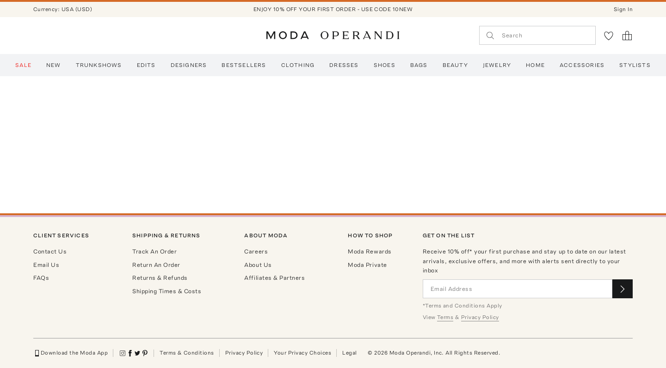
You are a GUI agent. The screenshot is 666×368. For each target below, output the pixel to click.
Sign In (623, 9)
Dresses (343, 65)
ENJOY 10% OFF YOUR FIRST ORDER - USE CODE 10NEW (333, 9)
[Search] (537, 35)
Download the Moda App (70, 353)
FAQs (41, 277)
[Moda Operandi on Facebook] (130, 353)
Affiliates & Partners (274, 277)
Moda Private (367, 264)
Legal (349, 353)
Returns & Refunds (160, 277)
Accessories (582, 65)
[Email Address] (517, 288)
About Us (257, 264)
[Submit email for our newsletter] (622, 288)
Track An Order (154, 251)
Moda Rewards (369, 251)
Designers (189, 65)
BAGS (419, 65)
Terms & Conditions (187, 353)
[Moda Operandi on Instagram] (122, 353)
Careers (256, 251)
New (53, 65)
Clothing (298, 65)
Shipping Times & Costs (166, 291)
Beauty (455, 65)
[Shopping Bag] (627, 35)
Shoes (384, 65)
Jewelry (497, 65)
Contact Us (50, 251)
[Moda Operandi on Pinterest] (144, 353)
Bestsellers (244, 65)
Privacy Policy (244, 353)
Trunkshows (99, 65)
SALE (23, 65)
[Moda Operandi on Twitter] (137, 353)
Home (535, 65)
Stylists (635, 65)
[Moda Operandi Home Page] (333, 35)
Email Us (46, 264)
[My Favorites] (608, 35)
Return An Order (156, 264)
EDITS (146, 65)
